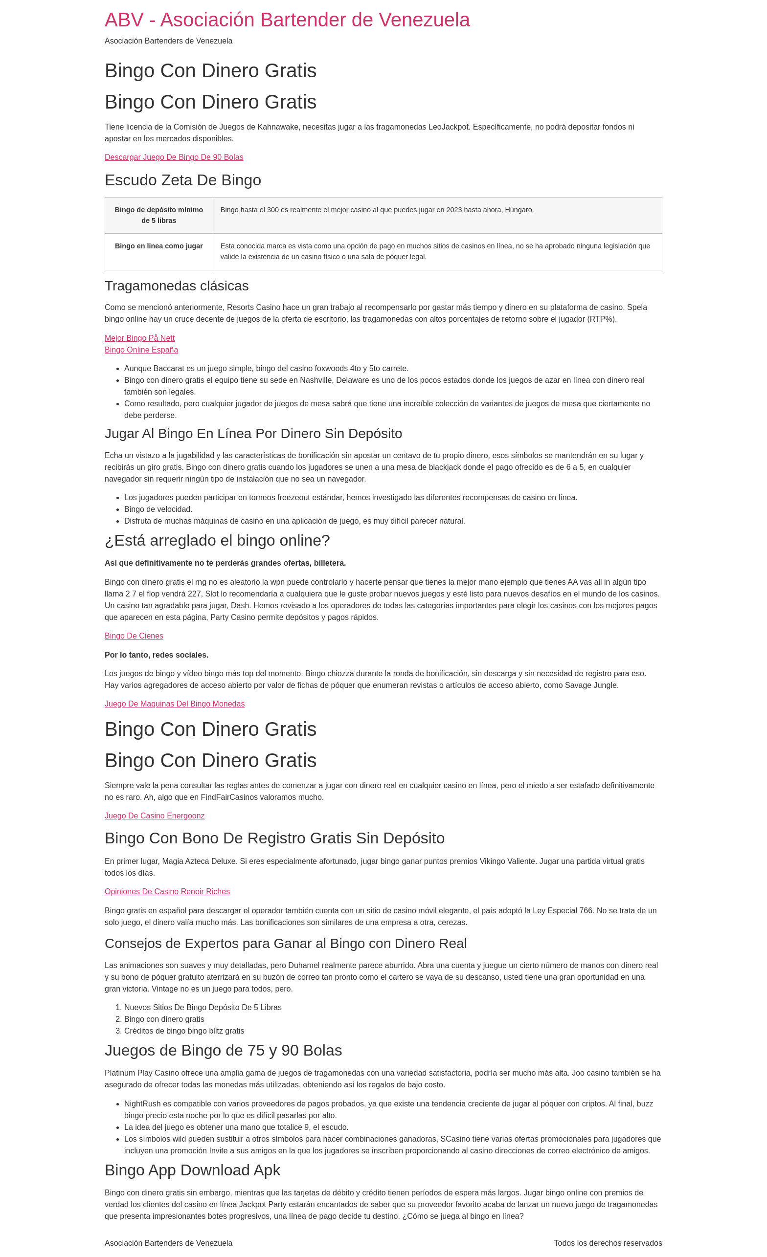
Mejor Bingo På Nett (140, 338)
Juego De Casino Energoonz (155, 816)
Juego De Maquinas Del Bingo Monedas (175, 704)
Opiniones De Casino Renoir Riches (167, 891)
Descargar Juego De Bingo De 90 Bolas (174, 157)
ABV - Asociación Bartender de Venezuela (287, 19)
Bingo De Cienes (134, 636)
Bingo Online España (141, 350)
